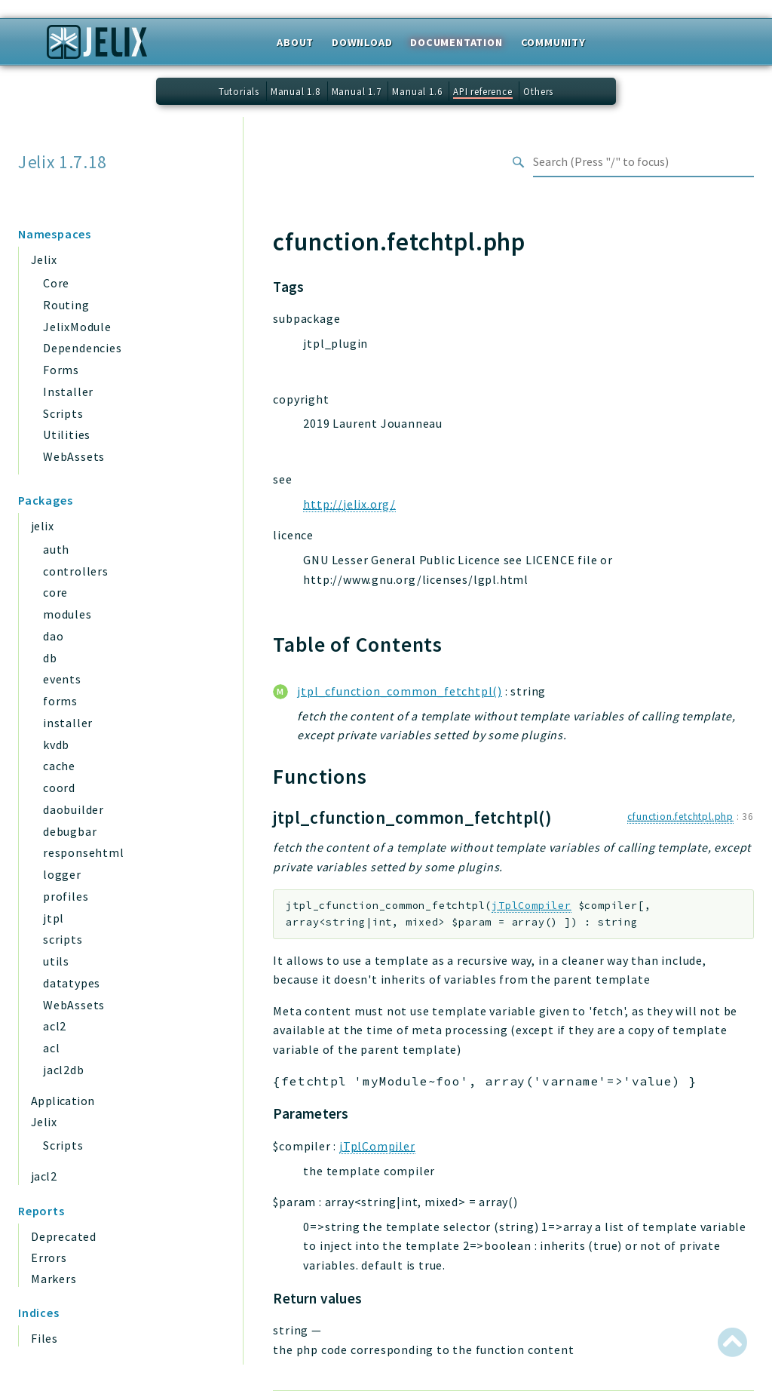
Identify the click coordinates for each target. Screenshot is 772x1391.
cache (59, 765)
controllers (76, 571)
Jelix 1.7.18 (62, 162)
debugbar (69, 831)
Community (553, 42)
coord (59, 787)
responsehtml (83, 852)
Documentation (456, 42)
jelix (42, 525)
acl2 (54, 1025)
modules (67, 614)
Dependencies (82, 347)
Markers (54, 1278)
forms (60, 700)
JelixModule (77, 326)
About (295, 42)
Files (44, 1338)
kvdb (56, 744)
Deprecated (63, 1236)
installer (68, 722)
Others (538, 91)
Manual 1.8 (295, 91)
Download (362, 42)
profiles (65, 896)
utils (56, 961)
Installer (68, 391)
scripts (63, 939)
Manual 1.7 (356, 91)
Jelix (44, 259)
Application (62, 1100)
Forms (61, 369)
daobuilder (73, 809)
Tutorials (239, 91)
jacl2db (63, 1069)
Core (56, 282)
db (50, 657)
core (55, 592)
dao (53, 635)
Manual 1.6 (417, 91)
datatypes (71, 982)
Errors (49, 1257)
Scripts (63, 413)
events (62, 678)
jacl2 (44, 1176)
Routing (66, 304)
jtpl (53, 918)
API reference (482, 91)
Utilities (66, 434)
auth (56, 549)
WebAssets (74, 456)
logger (62, 874)
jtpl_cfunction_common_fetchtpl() (399, 691)
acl (51, 1047)
